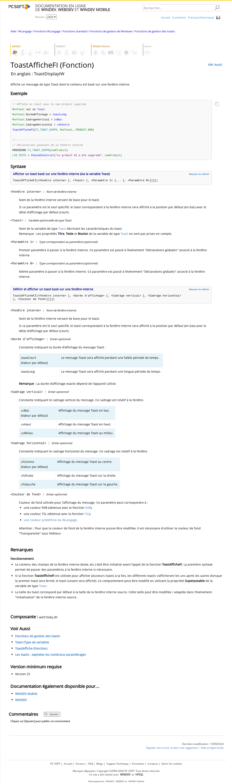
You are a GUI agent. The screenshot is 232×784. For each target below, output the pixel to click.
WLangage (25, 31)
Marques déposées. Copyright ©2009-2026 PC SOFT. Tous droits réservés (116, 771)
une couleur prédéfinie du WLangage (50, 522)
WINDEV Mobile (26, 696)
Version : (40, 17)
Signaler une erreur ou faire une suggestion (172, 750)
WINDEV (21, 702)
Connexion (179, 17)
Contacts (153, 763)
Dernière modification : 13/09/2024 (203, 746)
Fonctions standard (75, 31)
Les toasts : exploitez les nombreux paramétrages (50, 657)
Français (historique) (201, 17)
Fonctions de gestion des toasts (155, 31)
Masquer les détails (199, 176)
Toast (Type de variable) (32, 644)
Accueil (165, 17)
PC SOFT (55, 763)
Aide (13, 31)
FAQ (90, 763)
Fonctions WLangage (47, 31)
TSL (86, 516)
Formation (138, 763)
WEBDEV (120, 781)
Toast (62, 231)
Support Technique (117, 763)
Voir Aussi (215, 65)
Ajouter (51, 716)
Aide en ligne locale (212, 750)
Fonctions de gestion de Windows (111, 31)
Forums (80, 763)
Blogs (99, 763)
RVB (88, 510)
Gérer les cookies (171, 763)
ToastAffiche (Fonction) (31, 651)
